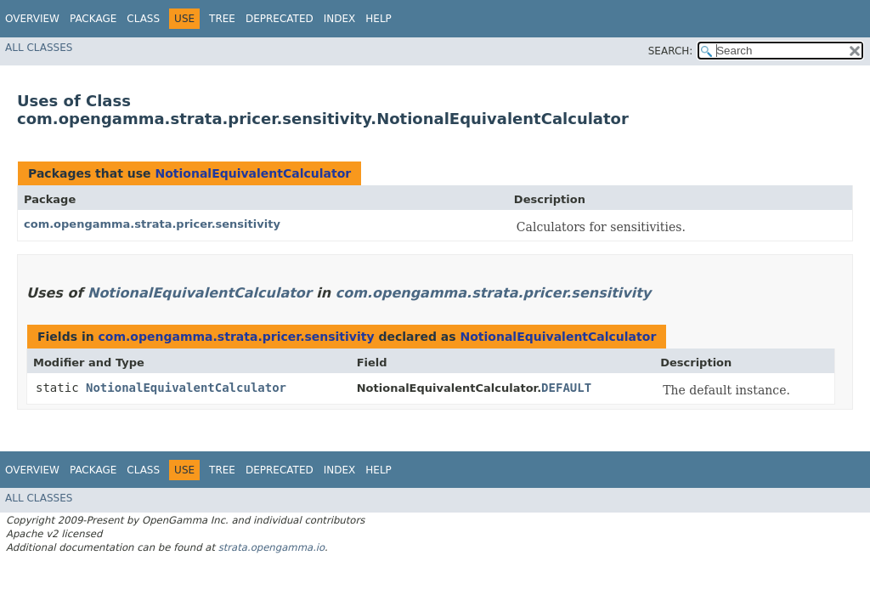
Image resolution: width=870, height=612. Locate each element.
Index (340, 19)
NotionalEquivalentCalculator (253, 173)
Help (378, 19)
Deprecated (280, 19)
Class (143, 19)
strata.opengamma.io (271, 547)
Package (93, 19)
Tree (222, 19)
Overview (32, 19)
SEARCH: (670, 51)
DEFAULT (566, 387)
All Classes (38, 48)
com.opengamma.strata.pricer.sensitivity (152, 224)
